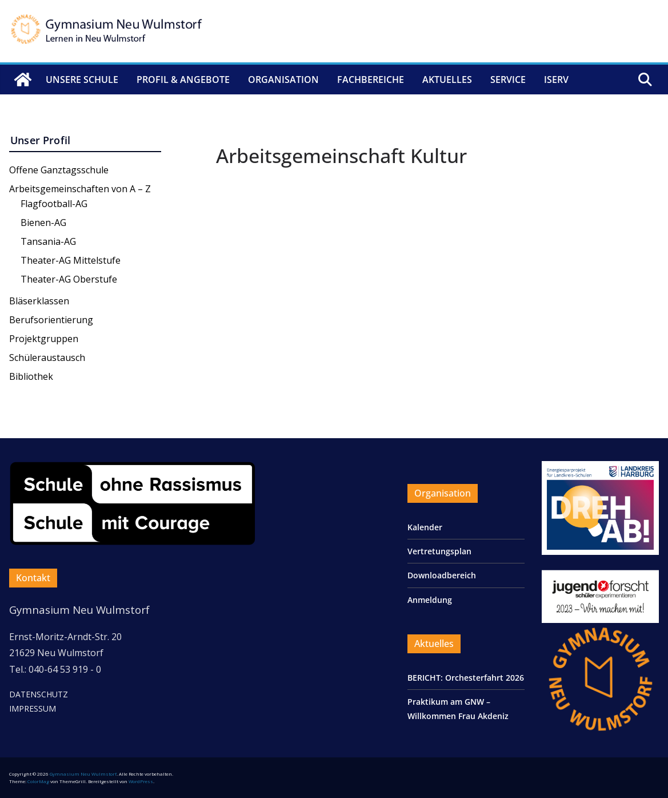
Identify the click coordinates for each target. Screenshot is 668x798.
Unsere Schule (82, 79)
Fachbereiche (370, 79)
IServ (556, 79)
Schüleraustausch (47, 357)
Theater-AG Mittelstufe (71, 260)
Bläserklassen (39, 301)
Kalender (424, 527)
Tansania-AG (48, 241)
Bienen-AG (43, 222)
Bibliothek (31, 376)
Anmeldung (429, 599)
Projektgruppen (43, 338)
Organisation (283, 79)
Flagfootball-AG (54, 203)
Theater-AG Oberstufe (69, 279)
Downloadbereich (441, 575)
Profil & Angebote (183, 79)
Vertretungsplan (439, 551)
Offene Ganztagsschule (59, 170)
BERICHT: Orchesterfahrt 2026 (465, 677)
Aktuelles (447, 79)
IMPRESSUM (32, 708)
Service (508, 79)
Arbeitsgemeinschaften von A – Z (80, 188)
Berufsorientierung (51, 319)
